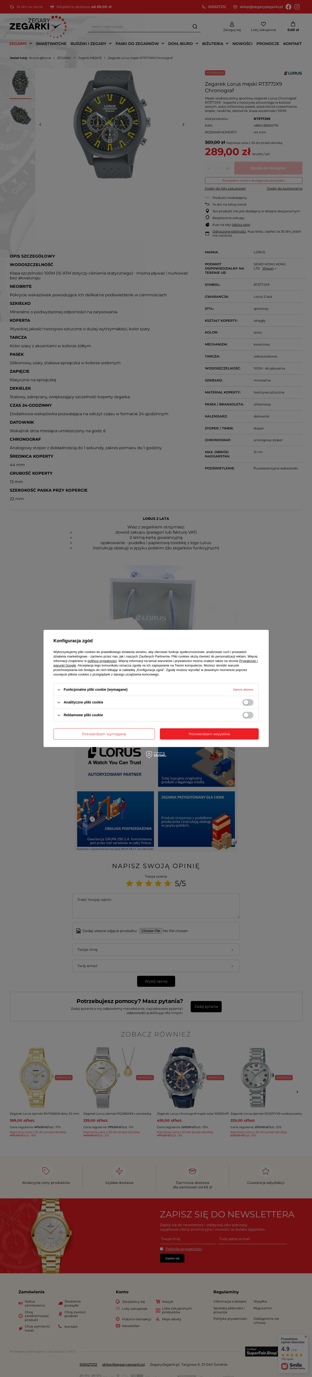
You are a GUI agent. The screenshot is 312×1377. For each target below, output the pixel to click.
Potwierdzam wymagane (104, 734)
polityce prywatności (102, 661)
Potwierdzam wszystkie (209, 734)
